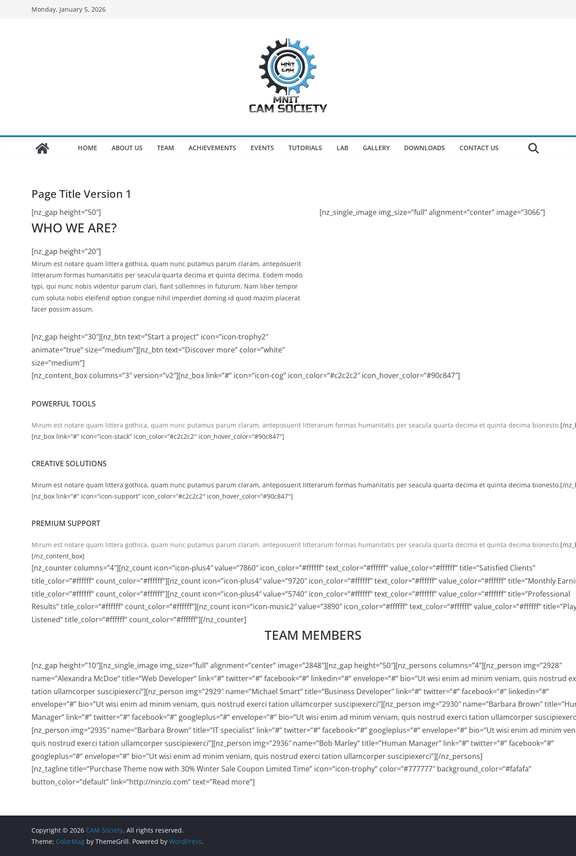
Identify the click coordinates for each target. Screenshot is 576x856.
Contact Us (479, 147)
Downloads (424, 147)
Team (165, 147)
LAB (342, 147)
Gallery (376, 147)
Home (87, 147)
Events (262, 147)
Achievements (212, 147)
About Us (127, 147)
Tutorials (305, 147)
